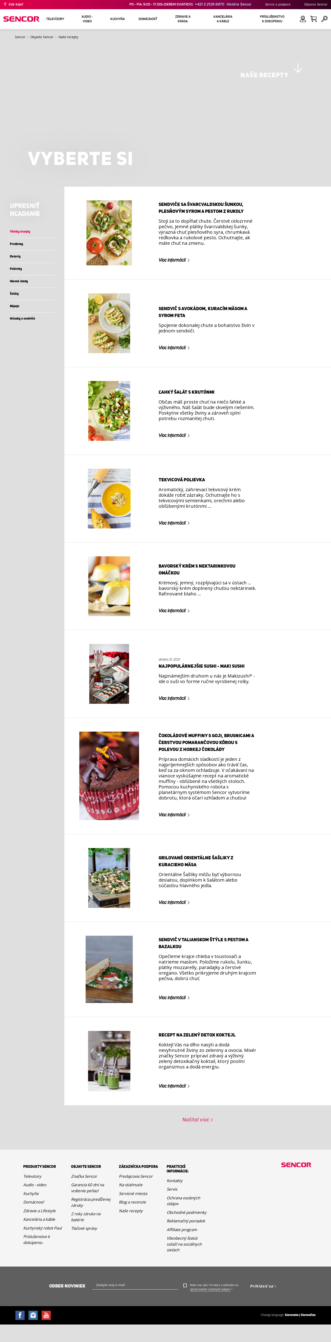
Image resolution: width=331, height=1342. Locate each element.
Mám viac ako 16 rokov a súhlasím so (214, 1332)
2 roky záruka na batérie (85, 1261)
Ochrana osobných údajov (183, 1246)
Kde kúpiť (16, 4)
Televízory (32, 1221)
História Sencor (239, 4)
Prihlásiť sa (261, 1331)
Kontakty (175, 1225)
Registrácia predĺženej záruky (90, 1247)
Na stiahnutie (131, 1229)
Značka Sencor (84, 1221)
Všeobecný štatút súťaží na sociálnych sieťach (184, 1289)
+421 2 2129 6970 (209, 4)
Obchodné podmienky (186, 1257)
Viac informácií (172, 305)
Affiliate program (182, 1274)
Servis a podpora (278, 4)
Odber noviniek (67, 1331)
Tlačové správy (84, 1273)
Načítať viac (196, 1165)
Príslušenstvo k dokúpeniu (36, 1284)
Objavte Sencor (316, 4)
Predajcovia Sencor (136, 1221)
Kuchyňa (30, 1238)
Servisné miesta (133, 1238)
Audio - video (34, 1229)
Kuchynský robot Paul (42, 1273)
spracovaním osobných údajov (210, 1334)
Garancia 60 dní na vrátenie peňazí (87, 1232)
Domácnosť (33, 1247)
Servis (172, 1234)
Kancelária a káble (39, 1264)
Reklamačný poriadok (186, 1266)
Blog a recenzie (132, 1247)
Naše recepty (131, 1255)
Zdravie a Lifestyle (39, 1255)
